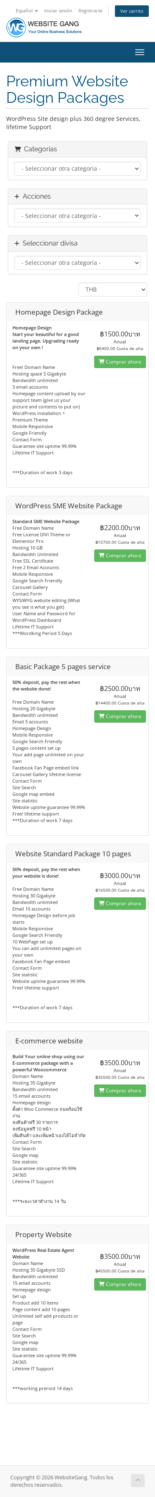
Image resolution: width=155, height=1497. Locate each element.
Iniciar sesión (58, 10)
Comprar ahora (120, 361)
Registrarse (91, 10)
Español (27, 10)
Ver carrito (131, 11)
